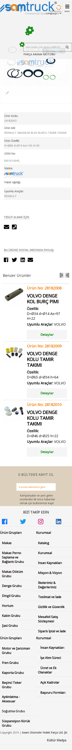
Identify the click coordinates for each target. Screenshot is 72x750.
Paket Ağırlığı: (12, 182)
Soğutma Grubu (13, 711)
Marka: (8, 168)
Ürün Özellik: (12, 141)
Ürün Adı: (9, 128)
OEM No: (10, 153)
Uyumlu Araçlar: (14, 191)
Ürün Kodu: (11, 116)
